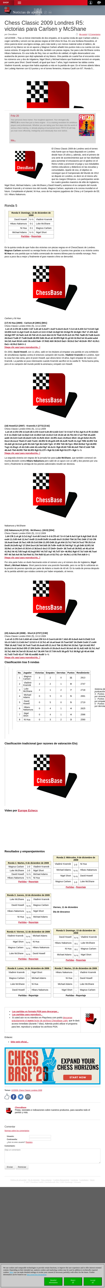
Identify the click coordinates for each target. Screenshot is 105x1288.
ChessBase (20, 1107)
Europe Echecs (28, 810)
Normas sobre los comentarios (17, 1131)
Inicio (92, 1180)
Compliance (84, 1180)
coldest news (52, 1184)
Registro (29, 1142)
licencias (74, 1180)
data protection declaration (36, 1275)
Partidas (25, 236)
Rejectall (73, 1281)
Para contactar (46, 1180)
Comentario (10, 1146)
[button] (19, 2)
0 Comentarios (94, 34)
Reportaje (36, 236)
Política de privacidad (18, 1180)
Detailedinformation (53, 1281)
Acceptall (92, 1281)
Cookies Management (61, 1180)
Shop (6, 3)
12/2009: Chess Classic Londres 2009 (26, 1090)
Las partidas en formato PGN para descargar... (35, 1011)
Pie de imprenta (33, 1180)
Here (11, 1272)
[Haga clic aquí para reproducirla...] (22, 347)
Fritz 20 (15, 115)
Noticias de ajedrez (27, 12)
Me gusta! (83, 34)
